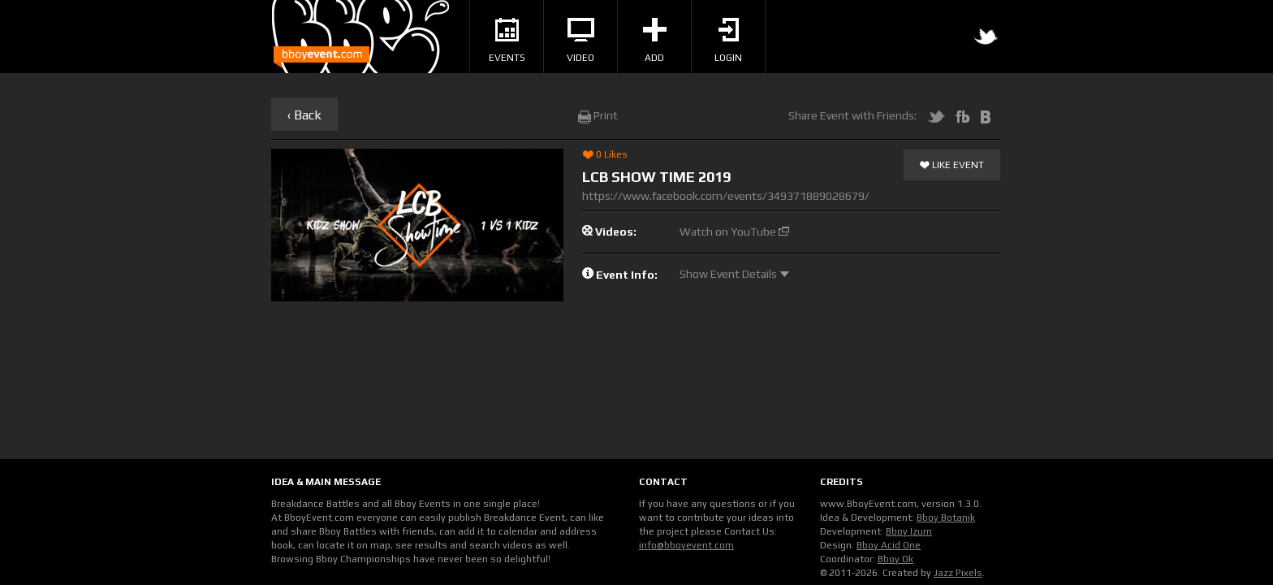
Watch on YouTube (734, 231)
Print (598, 115)
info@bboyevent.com (686, 545)
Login (728, 40)
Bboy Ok (895, 559)
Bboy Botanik (946, 517)
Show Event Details (734, 273)
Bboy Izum (909, 531)
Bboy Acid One (889, 545)
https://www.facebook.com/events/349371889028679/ (726, 195)
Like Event (952, 165)
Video (580, 40)
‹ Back (304, 115)
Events (507, 40)
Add (655, 40)
